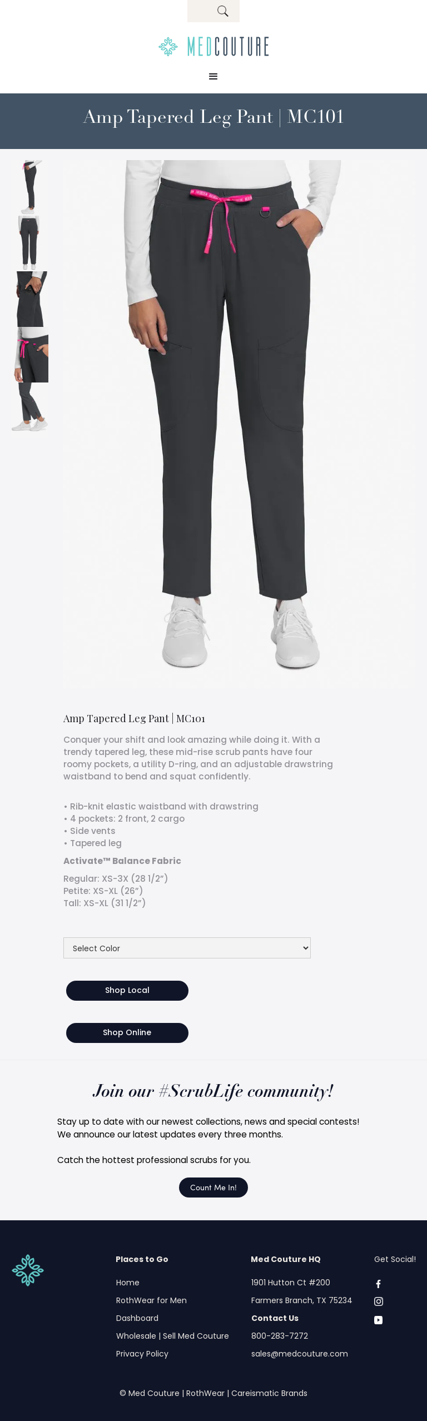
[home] (213, 46)
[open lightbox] (29, 188)
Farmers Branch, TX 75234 (301, 1300)
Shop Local (127, 990)
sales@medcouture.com (299, 1353)
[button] (213, 76)
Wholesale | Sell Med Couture (172, 1335)
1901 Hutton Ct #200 (290, 1282)
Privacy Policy (142, 1353)
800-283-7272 (279, 1335)
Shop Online (127, 1032)
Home (128, 1282)
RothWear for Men (151, 1300)
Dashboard (137, 1318)
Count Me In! (213, 1187)
